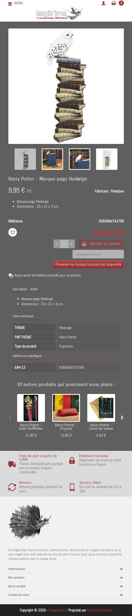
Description (20, 289)
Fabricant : (102, 191)
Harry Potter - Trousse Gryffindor (66, 429)
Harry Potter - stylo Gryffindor (31, 427)
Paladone (117, 191)
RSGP (34, 289)
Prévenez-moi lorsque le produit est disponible (88, 264)
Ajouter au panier (101, 243)
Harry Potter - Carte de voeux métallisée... (101, 429)
